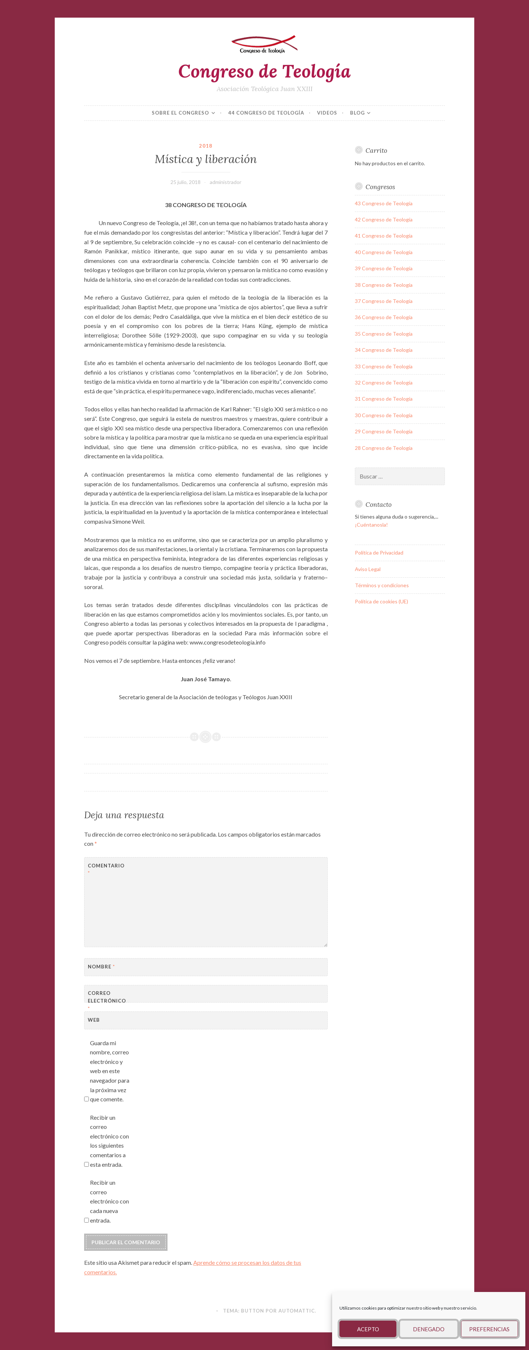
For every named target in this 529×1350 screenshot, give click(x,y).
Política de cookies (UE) (381, 601)
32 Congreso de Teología (384, 382)
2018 (205, 146)
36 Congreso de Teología (384, 317)
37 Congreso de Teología (384, 301)
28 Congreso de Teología (384, 448)
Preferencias (489, 1329)
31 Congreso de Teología (384, 399)
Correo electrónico (106, 1000)
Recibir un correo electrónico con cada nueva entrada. (109, 1201)
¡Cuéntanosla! (371, 524)
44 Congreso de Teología (266, 113)
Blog (357, 113)
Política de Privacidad (379, 552)
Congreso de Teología (264, 70)
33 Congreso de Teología (384, 366)
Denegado (429, 1329)
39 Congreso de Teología (384, 268)
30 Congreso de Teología (384, 415)
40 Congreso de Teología (384, 252)
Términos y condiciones (382, 585)
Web (94, 1020)
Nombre (101, 967)
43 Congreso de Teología (384, 203)
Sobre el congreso (180, 113)
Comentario (106, 869)
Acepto (368, 1329)
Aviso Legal (368, 569)
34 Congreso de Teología (384, 350)
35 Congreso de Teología (384, 334)
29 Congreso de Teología (384, 431)
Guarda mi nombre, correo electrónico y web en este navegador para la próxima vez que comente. (109, 1071)
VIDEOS (327, 113)
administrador (225, 182)
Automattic (296, 1311)
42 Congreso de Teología (384, 219)
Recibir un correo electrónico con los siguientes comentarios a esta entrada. (109, 1141)
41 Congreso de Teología (384, 235)
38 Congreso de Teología (384, 285)
